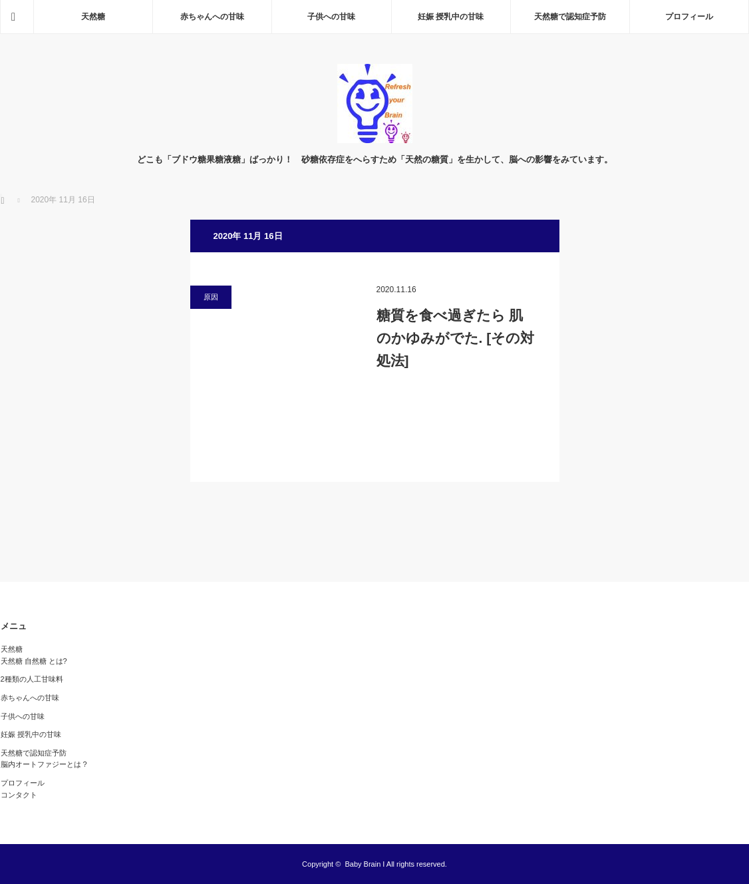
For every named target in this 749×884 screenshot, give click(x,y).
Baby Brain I (364, 864)
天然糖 (93, 16)
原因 (211, 297)
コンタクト (19, 795)
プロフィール (689, 16)
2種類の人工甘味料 (32, 679)
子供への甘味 (331, 16)
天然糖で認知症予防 (570, 16)
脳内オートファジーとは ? (44, 764)
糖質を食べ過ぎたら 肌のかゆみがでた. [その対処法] (455, 337)
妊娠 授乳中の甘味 (451, 16)
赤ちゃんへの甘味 (212, 16)
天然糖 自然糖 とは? (34, 661)
